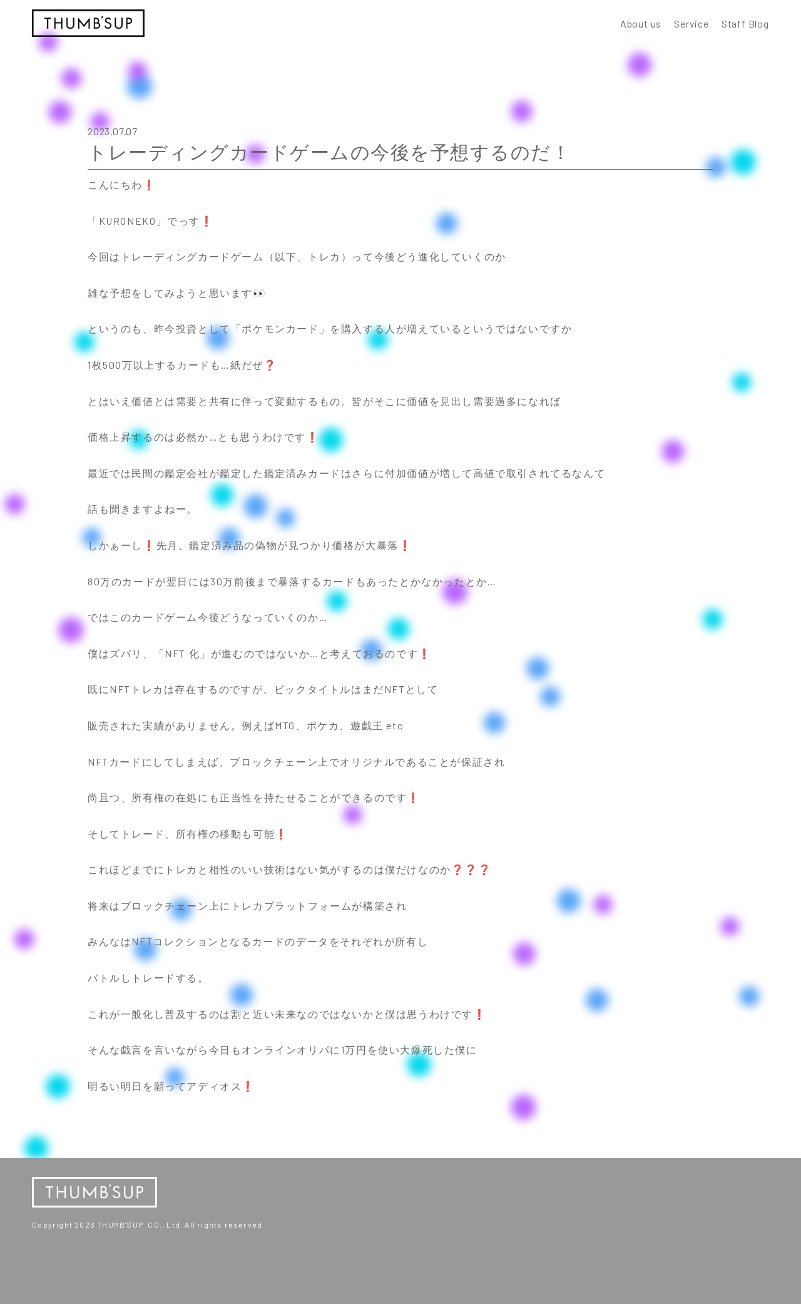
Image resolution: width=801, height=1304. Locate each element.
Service (691, 23)
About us (640, 23)
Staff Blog (745, 23)
